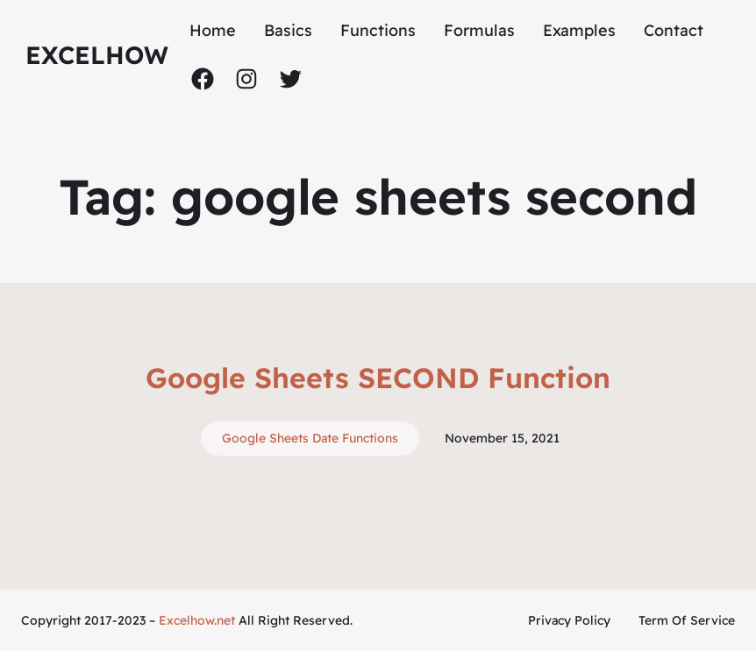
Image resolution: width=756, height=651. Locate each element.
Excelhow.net (197, 620)
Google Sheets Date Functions (310, 438)
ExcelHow (96, 54)
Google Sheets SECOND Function (378, 377)
